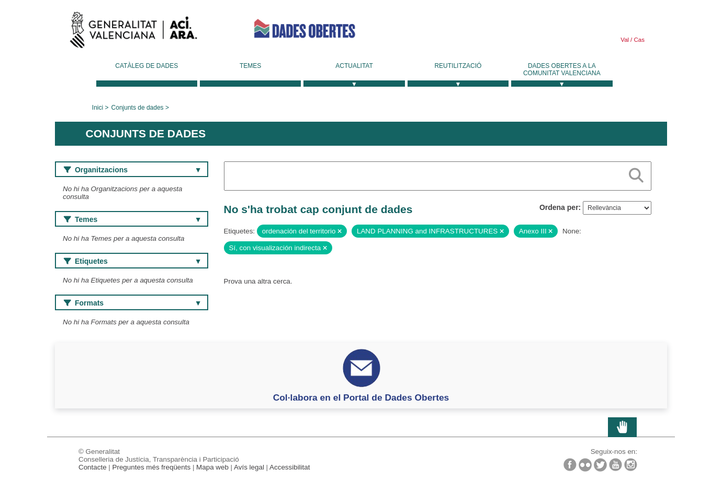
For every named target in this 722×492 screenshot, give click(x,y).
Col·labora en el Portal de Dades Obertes (361, 397)
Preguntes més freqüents (151, 467)
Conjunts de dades (137, 107)
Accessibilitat (289, 467)
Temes (250, 65)
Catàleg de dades (146, 65)
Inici (97, 107)
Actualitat (354, 65)
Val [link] (625, 40)
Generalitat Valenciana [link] (133, 32)
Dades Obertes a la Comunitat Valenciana (562, 69)
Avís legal (249, 467)
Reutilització (457, 65)
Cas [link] (638, 40)
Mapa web (212, 467)
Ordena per (559, 207)
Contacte (92, 467)
